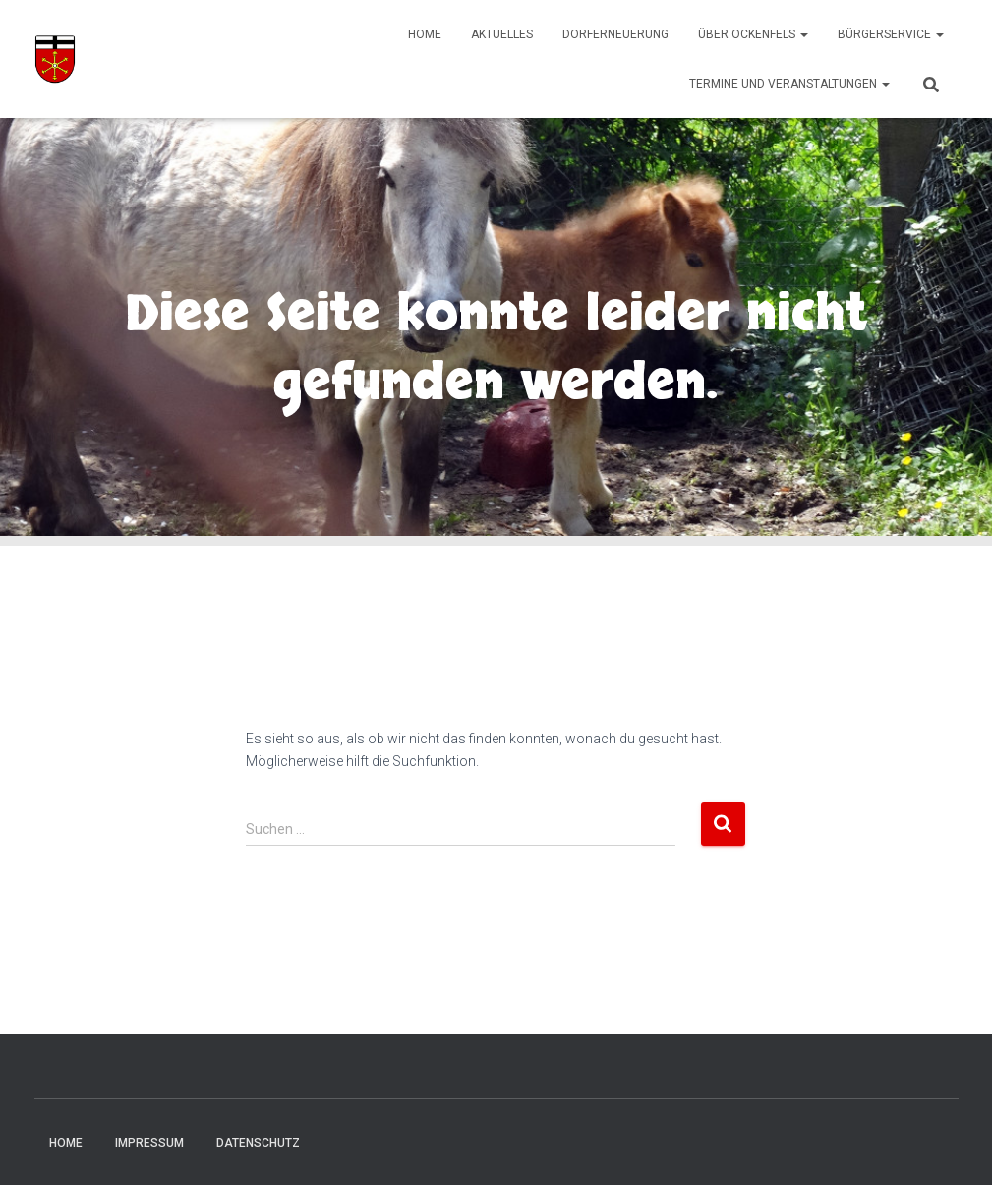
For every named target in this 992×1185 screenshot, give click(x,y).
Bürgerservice (891, 34)
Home (424, 34)
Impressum (149, 1143)
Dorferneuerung (615, 34)
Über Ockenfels (753, 34)
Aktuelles (502, 34)
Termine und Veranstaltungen (789, 83)
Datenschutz (258, 1143)
